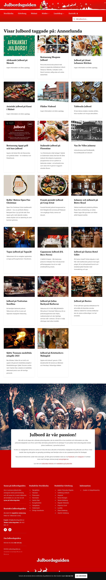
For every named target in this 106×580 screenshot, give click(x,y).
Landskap (59, 13)
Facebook (71, 457)
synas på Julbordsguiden (12, 500)
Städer (45, 13)
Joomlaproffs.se (15, 552)
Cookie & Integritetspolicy (91, 490)
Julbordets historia (47, 463)
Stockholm (8, 13)
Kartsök (73, 13)
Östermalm (35, 495)
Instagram (80, 457)
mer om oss (18, 543)
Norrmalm (35, 498)
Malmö (34, 13)
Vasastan (35, 493)
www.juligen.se (63, 459)
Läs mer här (69, 576)
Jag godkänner (81, 576)
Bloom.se (6, 554)
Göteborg (22, 13)
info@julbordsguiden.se (16, 520)
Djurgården (35, 490)
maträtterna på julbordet (64, 463)
